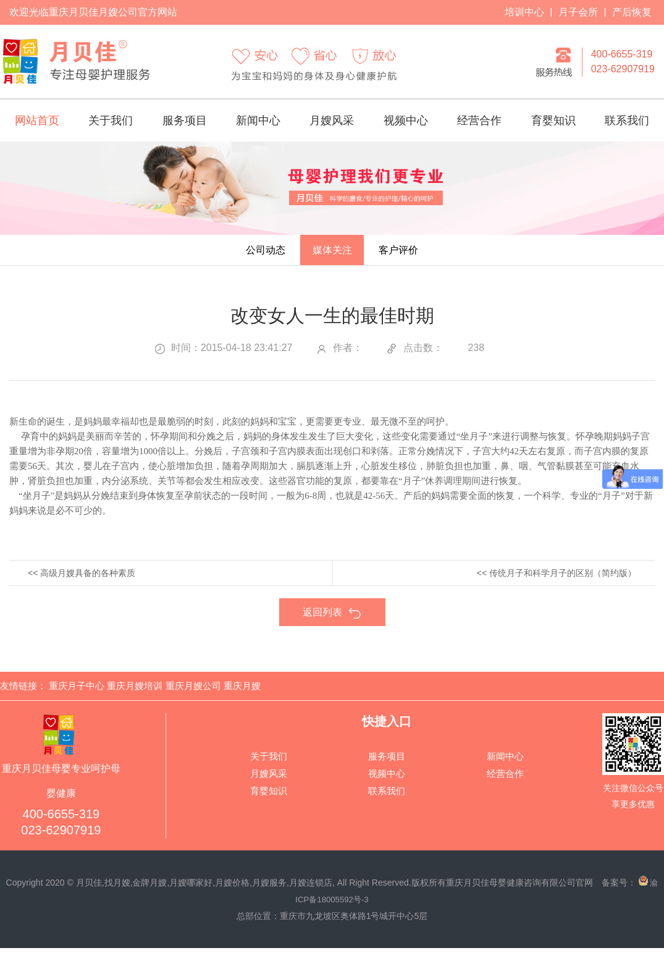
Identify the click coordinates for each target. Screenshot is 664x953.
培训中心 (524, 12)
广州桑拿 (281, 692)
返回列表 (332, 619)
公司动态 (247, 253)
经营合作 (479, 120)
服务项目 (184, 120)
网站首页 (37, 120)
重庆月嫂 (242, 692)
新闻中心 (258, 120)
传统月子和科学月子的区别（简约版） (562, 580)
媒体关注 (332, 253)
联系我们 (627, 120)
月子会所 (578, 12)
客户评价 (416, 253)
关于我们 (110, 120)
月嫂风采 (331, 120)
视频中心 (406, 120)
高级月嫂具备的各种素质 (87, 580)
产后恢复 (632, 12)
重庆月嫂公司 (193, 692)
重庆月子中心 (76, 692)
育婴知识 (553, 120)
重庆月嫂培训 (134, 692)
